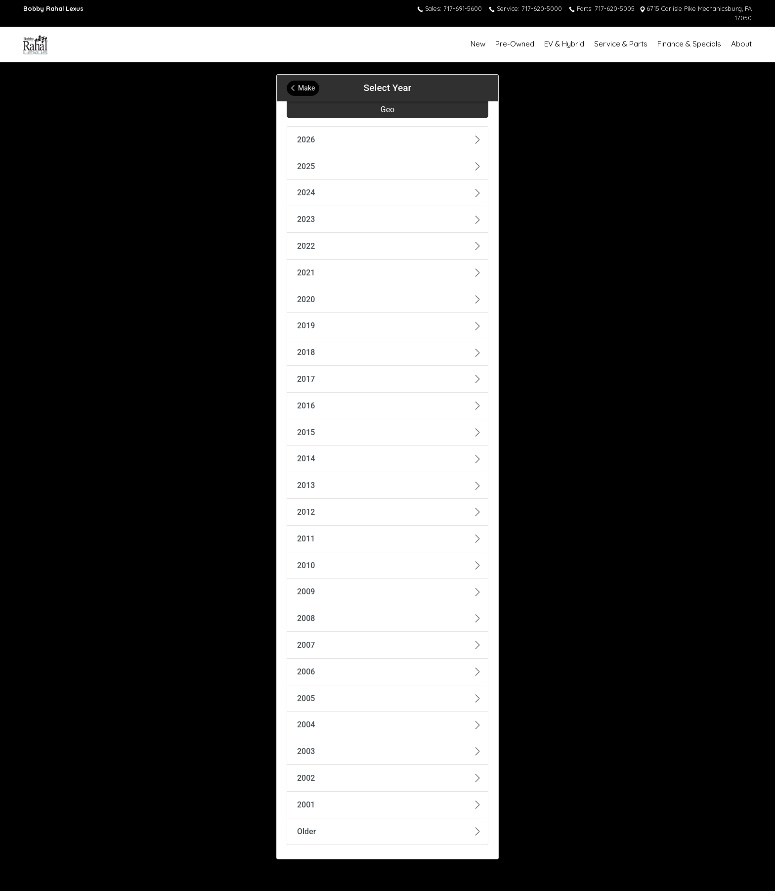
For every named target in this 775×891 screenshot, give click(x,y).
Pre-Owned (514, 43)
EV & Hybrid (564, 43)
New (478, 43)
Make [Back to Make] (303, 88)
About (741, 43)
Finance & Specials (689, 43)
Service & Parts (620, 43)
